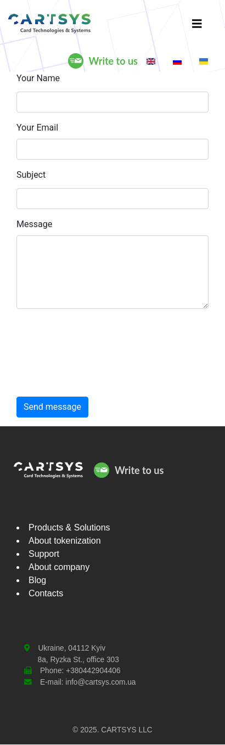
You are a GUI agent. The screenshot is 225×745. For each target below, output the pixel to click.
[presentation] (62, 357)
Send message (52, 407)
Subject (31, 175)
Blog (37, 580)
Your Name (38, 78)
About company (59, 567)
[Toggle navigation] (197, 23)
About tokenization (65, 540)
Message (34, 224)
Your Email (37, 127)
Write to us (113, 61)
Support (44, 553)
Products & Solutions (69, 527)
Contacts (46, 593)
